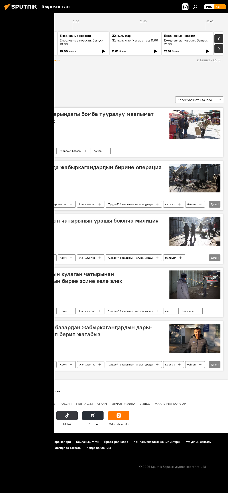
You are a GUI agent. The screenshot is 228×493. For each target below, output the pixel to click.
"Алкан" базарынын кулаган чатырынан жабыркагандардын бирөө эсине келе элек (65, 277)
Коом (35, 204)
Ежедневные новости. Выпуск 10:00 (81, 42)
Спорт (102, 404)
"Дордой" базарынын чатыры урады (130, 204)
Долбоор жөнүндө (18, 442)
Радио (50, 404)
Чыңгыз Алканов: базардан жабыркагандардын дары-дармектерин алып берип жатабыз (80, 331)
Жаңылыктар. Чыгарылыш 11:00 (135, 40)
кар (167, 311)
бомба (98, 151)
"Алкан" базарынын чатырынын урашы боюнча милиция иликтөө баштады (83, 224)
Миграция (84, 404)
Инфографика (123, 404)
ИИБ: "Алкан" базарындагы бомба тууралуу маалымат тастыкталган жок (81, 117)
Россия (66, 404)
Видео (145, 404)
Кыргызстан (39, 151)
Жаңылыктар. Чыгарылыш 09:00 (27, 42)
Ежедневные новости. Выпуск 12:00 (186, 42)
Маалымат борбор (170, 404)
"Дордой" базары (70, 151)
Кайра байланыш (99, 448)
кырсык (170, 204)
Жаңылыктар (87, 204)
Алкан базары (22, 77)
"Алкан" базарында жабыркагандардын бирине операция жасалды (84, 171)
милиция (170, 257)
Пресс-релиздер (116, 442)
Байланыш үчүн (87, 442)
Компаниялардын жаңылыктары (157, 442)
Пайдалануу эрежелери (54, 442)
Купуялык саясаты (198, 442)
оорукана (187, 311)
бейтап (191, 204)
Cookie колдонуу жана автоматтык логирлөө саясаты (43, 448)
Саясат (34, 404)
